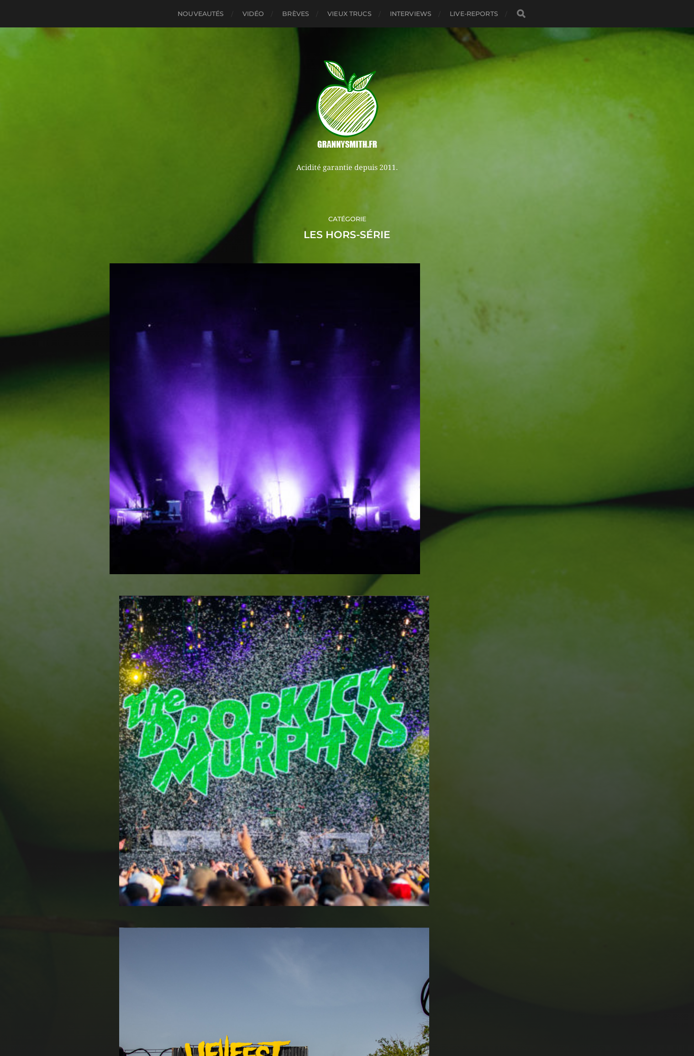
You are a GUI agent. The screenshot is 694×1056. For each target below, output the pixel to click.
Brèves (295, 14)
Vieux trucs (349, 14)
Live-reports (474, 14)
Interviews (410, 14)
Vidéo (253, 14)
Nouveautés (201, 14)
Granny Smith (364, 994)
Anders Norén (367, 1016)
